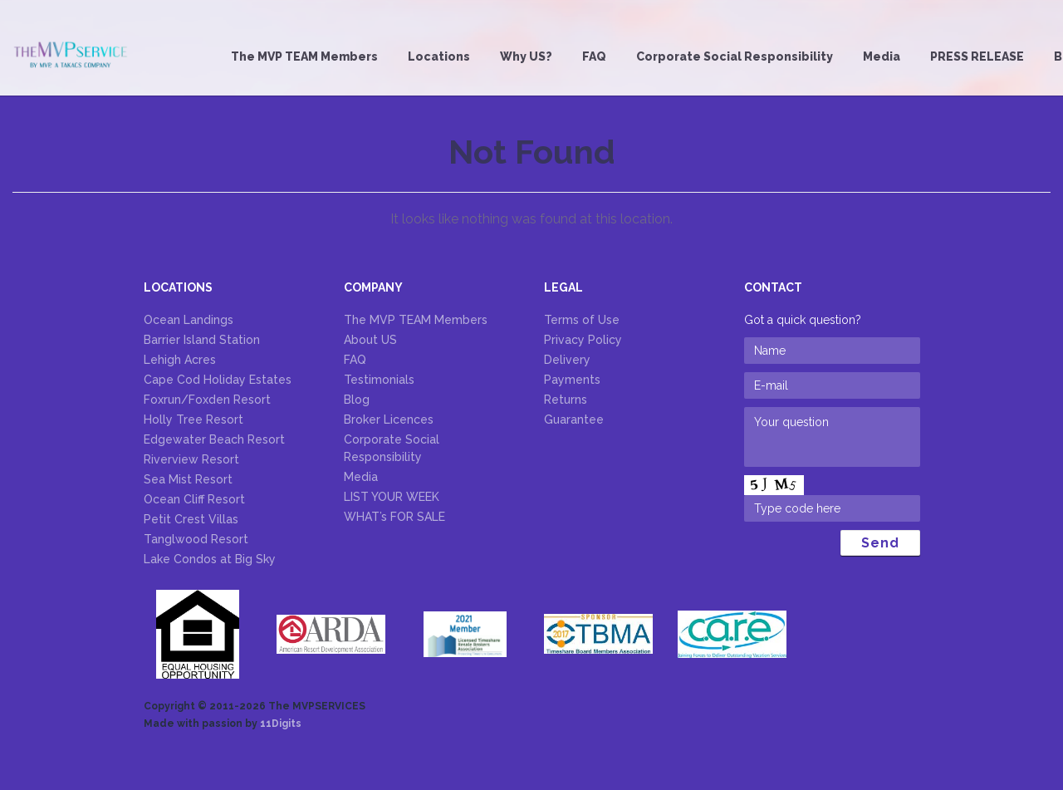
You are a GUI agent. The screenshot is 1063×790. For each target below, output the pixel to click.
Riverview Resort (191, 459)
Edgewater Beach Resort (214, 439)
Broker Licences (389, 419)
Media (881, 56)
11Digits (280, 723)
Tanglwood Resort (196, 539)
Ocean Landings (188, 319)
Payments (572, 379)
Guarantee (574, 419)
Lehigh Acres (180, 359)
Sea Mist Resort (188, 479)
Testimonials (379, 379)
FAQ (594, 56)
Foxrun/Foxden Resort (207, 399)
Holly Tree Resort (193, 419)
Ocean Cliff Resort (194, 499)
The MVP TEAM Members (304, 56)
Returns (565, 399)
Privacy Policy (583, 339)
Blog (357, 399)
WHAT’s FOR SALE (394, 516)
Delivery (567, 359)
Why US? (526, 56)
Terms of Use (582, 319)
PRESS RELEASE (977, 56)
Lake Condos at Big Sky (210, 559)
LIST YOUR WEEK (391, 496)
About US (370, 339)
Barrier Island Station (202, 339)
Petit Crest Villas (191, 519)
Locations (439, 56)
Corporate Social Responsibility (734, 56)
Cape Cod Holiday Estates (217, 379)
